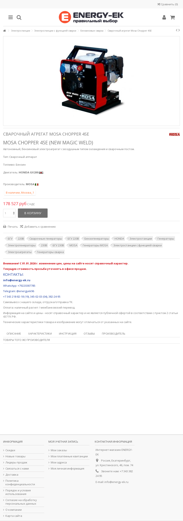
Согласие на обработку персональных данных (21, 501)
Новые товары (15, 456)
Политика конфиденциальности (20, 482)
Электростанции (141, 238)
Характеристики (40, 333)
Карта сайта (13, 516)
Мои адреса (59, 462)
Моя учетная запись (63, 441)
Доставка (11, 474)
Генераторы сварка (50, 252)
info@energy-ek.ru (116, 482)
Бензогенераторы (96, 238)
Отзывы (89, 333)
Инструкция (67, 333)
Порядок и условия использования (18, 492)
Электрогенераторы (22, 245)
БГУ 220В (73, 238)
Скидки (10, 450)
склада (36, 302)
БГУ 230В (58, 245)
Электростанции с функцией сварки (137, 245)
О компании (13, 510)
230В (44, 245)
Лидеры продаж (16, 462)
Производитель (113, 333)
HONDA (119, 238)
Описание (14, 333)
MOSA (73, 245)
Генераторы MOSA (95, 245)
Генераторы (166, 238)
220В (21, 238)
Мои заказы (59, 450)
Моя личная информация (67, 468)
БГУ (10, 238)
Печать (12, 226)
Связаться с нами (17, 468)
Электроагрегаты (20, 252)
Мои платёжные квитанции (69, 456)
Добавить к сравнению (40, 226)
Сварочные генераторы (45, 238)
